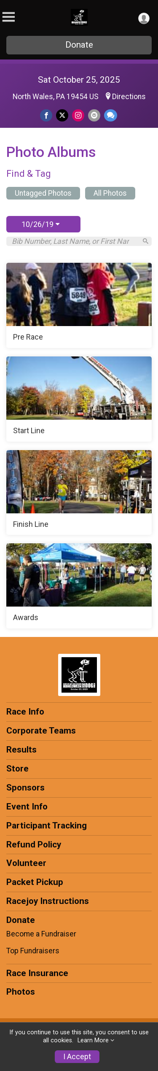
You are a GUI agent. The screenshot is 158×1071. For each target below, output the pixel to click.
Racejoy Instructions (47, 901)
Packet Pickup (34, 882)
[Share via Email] (94, 115)
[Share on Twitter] (62, 115)
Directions (129, 96)
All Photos (110, 193)
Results (21, 750)
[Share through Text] (110, 115)
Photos (20, 992)
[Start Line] (79, 399)
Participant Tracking (46, 825)
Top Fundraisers (32, 951)
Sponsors (25, 787)
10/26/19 (40, 224)
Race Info (25, 712)
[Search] (145, 241)
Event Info (27, 806)
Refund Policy (33, 844)
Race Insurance (37, 973)
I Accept (77, 1056)
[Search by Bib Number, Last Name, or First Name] (74, 241)
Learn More (93, 1040)
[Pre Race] (79, 305)
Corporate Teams (41, 731)
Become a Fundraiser (41, 934)
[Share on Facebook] (46, 115)
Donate (79, 45)
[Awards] (79, 586)
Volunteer (26, 863)
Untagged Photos (43, 193)
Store (17, 768)
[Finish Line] (79, 492)
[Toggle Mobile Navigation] (8, 17)
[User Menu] (144, 18)
